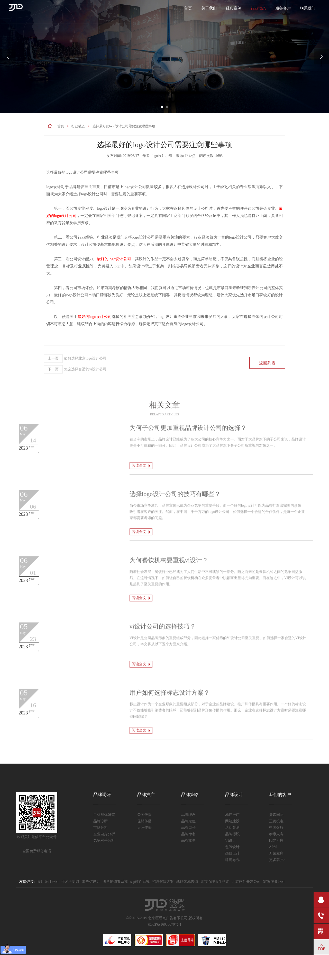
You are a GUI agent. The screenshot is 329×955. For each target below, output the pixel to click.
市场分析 (100, 828)
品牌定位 (188, 821)
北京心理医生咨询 (214, 882)
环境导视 (232, 860)
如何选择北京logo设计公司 (75, 374)
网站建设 (232, 821)
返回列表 (267, 378)
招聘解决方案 (163, 882)
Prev (7, 56)
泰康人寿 (276, 834)
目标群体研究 (104, 815)
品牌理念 (188, 815)
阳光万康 (276, 840)
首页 (188, 8)
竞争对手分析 (104, 840)
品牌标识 (232, 834)
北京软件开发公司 (246, 882)
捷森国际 (276, 815)
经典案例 (233, 8)
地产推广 (232, 815)
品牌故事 (188, 840)
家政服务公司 (274, 882)
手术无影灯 (70, 882)
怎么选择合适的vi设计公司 (75, 385)
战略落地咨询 (187, 882)
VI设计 (230, 840)
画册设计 (232, 853)
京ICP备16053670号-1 (164, 924)
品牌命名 (188, 834)
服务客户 (283, 8)
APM (273, 847)
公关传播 (144, 815)
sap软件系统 (140, 882)
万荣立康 (276, 853)
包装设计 (232, 847)
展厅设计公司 (48, 882)
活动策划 (232, 828)
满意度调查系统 (115, 882)
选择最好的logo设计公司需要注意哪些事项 (124, 126)
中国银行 (276, 828)
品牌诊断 (100, 821)
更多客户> (277, 860)
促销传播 (144, 821)
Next (321, 56)
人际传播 (144, 828)
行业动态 (258, 8)
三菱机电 (276, 821)
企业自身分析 (104, 834)
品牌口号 (188, 828)
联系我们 (307, 8)
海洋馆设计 (91, 882)
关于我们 (209, 8)
